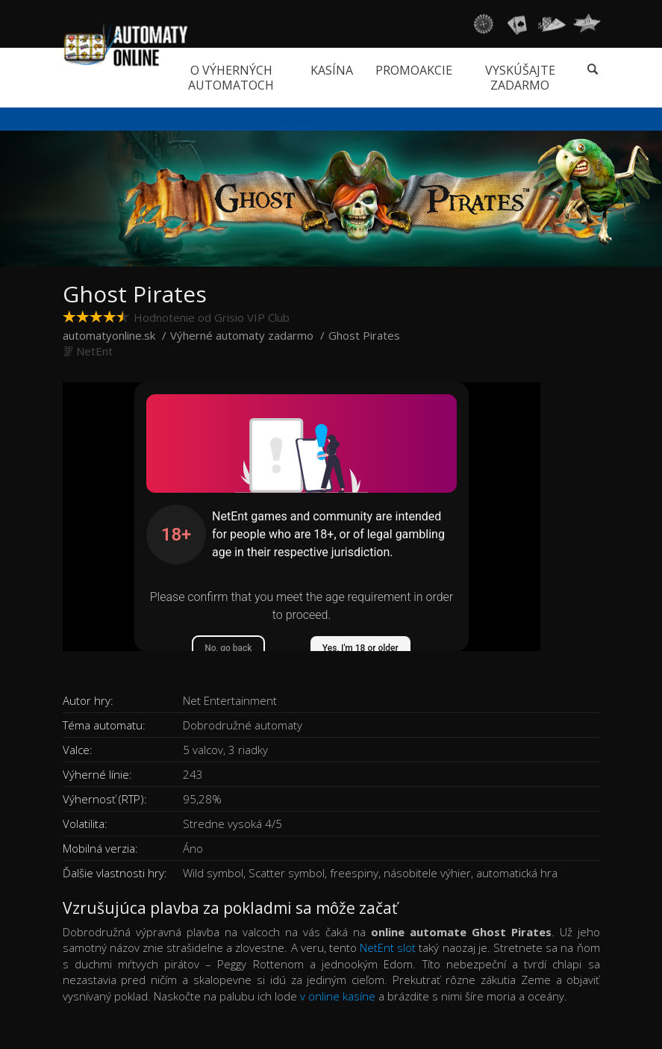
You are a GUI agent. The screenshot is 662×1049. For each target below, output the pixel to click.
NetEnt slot (388, 947)
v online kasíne (337, 996)
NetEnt (94, 350)
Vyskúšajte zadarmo (520, 77)
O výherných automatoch (231, 77)
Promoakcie (413, 70)
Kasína (331, 70)
